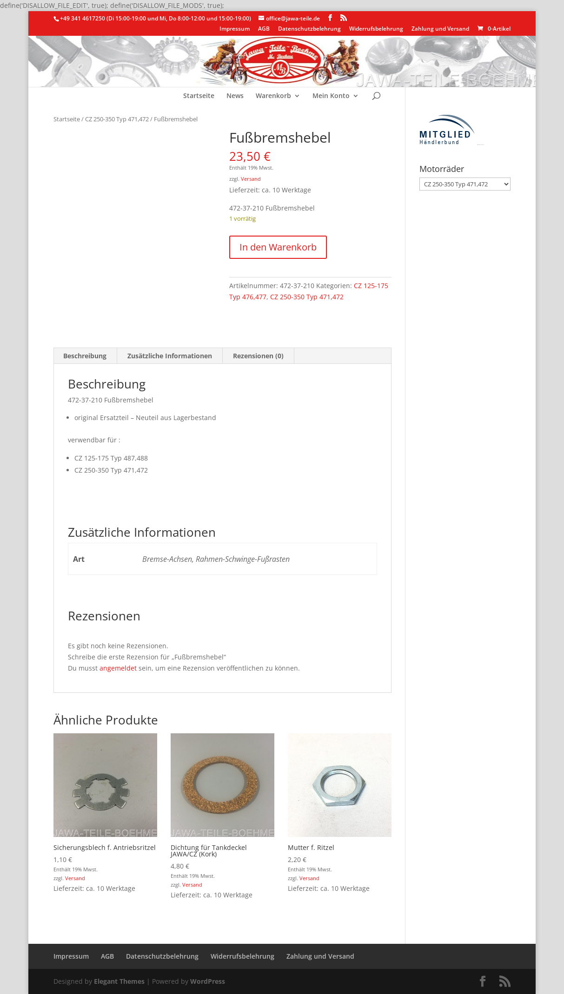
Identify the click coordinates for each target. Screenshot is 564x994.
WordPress (207, 981)
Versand (251, 178)
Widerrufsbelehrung (376, 29)
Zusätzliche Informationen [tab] (169, 355)
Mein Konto (331, 96)
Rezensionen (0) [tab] (258, 355)
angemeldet (118, 668)
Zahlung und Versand (440, 29)
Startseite (198, 96)
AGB (264, 29)
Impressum (234, 29)
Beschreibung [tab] (84, 355)
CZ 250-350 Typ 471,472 (117, 119)
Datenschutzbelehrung (309, 29)
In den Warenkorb (278, 247)
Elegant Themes (119, 981)
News (235, 96)
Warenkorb (273, 96)
